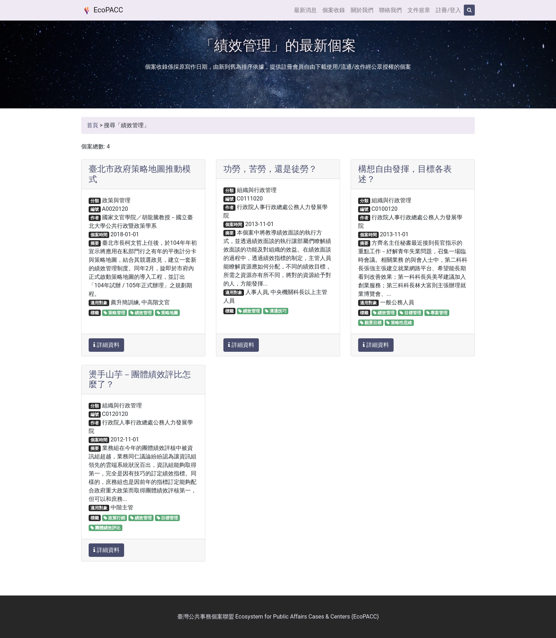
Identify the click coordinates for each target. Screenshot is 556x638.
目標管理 (410, 312)
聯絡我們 (390, 10)
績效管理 (141, 312)
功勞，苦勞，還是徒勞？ (270, 169)
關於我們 (362, 10)
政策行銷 (114, 517)
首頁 (92, 125)
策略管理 (114, 312)
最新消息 (305, 10)
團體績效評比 (105, 527)
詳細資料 (106, 344)
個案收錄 (333, 10)
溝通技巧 (276, 311)
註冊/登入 (448, 10)
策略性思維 (399, 322)
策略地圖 (167, 312)
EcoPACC (102, 10)
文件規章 (418, 10)
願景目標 (371, 322)
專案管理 (437, 312)
